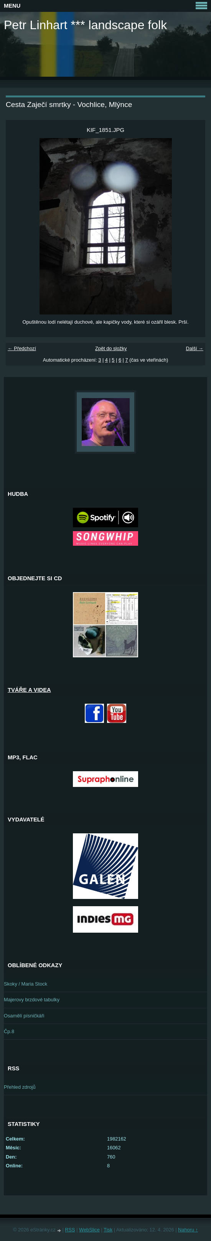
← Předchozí (22, 348)
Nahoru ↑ (188, 1230)
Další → (194, 348)
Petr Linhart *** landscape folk (85, 25)
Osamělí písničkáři (24, 1016)
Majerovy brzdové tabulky (31, 999)
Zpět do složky (111, 348)
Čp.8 (9, 1031)
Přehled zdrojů (20, 1087)
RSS (70, 1230)
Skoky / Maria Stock (25, 984)
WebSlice (89, 1230)
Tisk (108, 1230)
